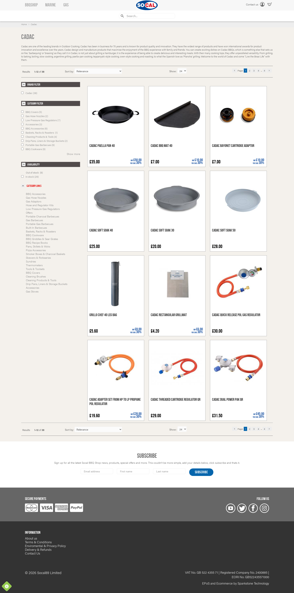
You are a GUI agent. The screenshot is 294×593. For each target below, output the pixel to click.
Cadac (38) (29, 93)
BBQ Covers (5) (31, 112)
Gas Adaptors (33, 201)
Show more (73, 154)
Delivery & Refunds (38, 549)
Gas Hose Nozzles (36, 197)
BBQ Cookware (35, 235)
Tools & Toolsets (35, 269)
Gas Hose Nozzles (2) (34, 116)
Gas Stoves (32, 291)
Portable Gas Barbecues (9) (38, 145)
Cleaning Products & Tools (41, 280)
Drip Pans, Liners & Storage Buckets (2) (44, 141)
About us (31, 538)
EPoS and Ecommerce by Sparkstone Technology (235, 583)
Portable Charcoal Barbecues (42, 216)
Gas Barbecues (34, 220)
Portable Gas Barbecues (39, 224)
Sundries (31, 261)
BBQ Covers (33, 272)
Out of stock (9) (34, 172)
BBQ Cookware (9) (33, 149)
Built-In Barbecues (36, 227)
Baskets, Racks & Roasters (41, 231)
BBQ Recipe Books (37, 242)
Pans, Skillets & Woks (38, 246)
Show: (173, 71)
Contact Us (32, 553)
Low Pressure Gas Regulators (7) (40, 120)
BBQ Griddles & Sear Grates (42, 239)
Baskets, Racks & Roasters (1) (39, 132)
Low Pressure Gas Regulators (43, 209)
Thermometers (34, 265)
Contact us (252, 4)
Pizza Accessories (36, 250)
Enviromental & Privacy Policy (45, 545)
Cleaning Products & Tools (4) (39, 136)
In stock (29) (30, 176)
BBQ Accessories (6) (34, 128)
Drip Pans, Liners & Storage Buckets (46, 284)
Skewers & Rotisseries (38, 257)
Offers (29, 212)
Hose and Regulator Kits (39, 205)
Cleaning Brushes (36, 276)
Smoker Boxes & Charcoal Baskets (45, 254)
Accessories (32, 287)
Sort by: (69, 71)
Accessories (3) (31, 124)
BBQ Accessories (35, 194)
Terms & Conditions (38, 542)
